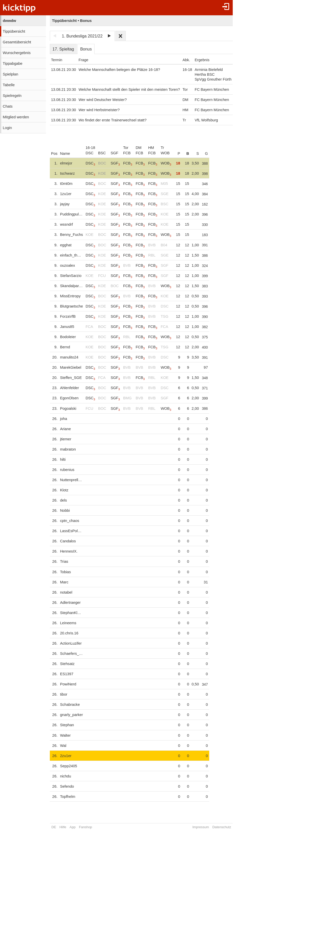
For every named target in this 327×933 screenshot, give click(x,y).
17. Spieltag (63, 49)
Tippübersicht (14, 31)
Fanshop (85, 827)
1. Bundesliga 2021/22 (82, 36)
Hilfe (63, 827)
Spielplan (10, 74)
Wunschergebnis (17, 53)
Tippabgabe (12, 63)
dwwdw (9, 21)
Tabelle (9, 85)
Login (7, 128)
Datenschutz (221, 827)
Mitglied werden (16, 117)
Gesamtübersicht (17, 42)
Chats (8, 106)
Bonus (86, 49)
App (72, 827)
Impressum (200, 827)
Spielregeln (12, 96)
